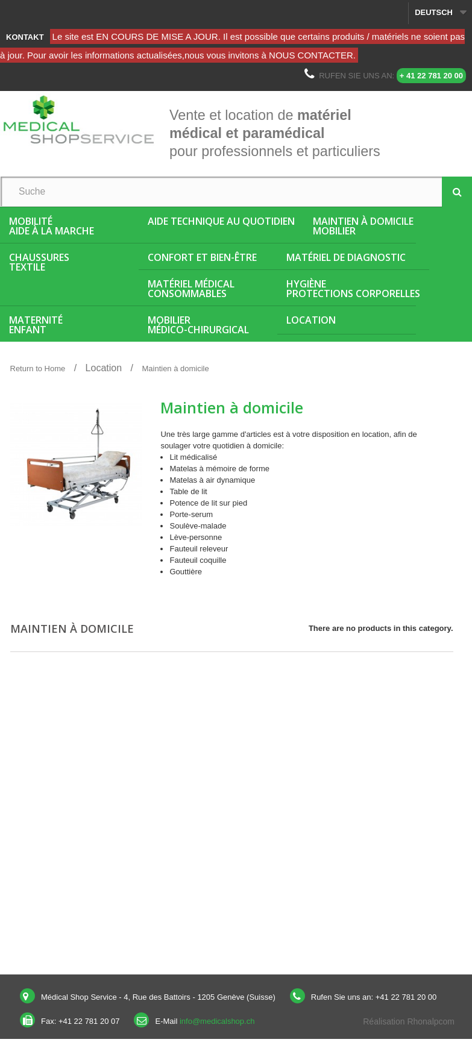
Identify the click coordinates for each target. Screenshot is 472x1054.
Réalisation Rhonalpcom (409, 1021)
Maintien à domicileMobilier (363, 226)
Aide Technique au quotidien (221, 221)
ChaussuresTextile (39, 262)
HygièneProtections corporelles (353, 288)
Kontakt (25, 37)
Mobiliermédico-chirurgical (198, 324)
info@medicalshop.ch (217, 1021)
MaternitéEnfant (36, 324)
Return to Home (38, 368)
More (169, 588)
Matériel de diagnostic (346, 257)
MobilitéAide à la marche (51, 226)
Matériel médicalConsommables (191, 288)
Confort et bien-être (202, 257)
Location (311, 320)
